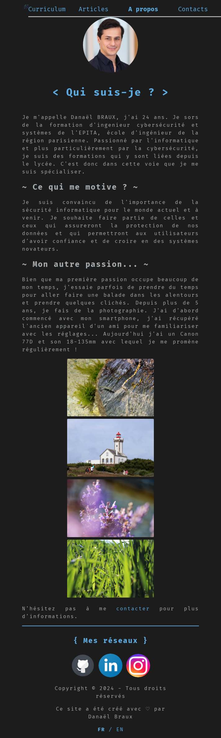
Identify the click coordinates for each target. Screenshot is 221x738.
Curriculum (47, 9)
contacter (133, 609)
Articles (93, 9)
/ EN (111, 729)
